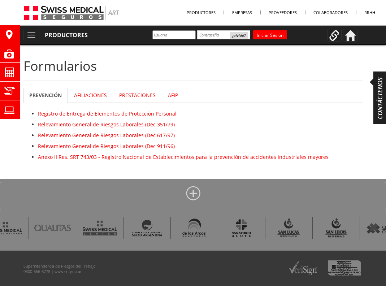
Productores (201, 12)
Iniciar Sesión (270, 35)
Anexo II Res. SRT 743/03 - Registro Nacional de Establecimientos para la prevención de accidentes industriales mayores (183, 156)
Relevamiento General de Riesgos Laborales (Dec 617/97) (106, 135)
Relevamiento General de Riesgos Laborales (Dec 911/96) (106, 146)
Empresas (242, 12)
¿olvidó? (239, 35)
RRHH (369, 12)
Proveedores (283, 12)
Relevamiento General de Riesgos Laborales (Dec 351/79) (106, 124)
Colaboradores (330, 12)
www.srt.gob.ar (68, 271)
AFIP (173, 95)
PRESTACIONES (137, 95)
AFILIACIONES (90, 95)
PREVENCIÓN (45, 95)
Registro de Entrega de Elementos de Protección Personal (107, 113)
